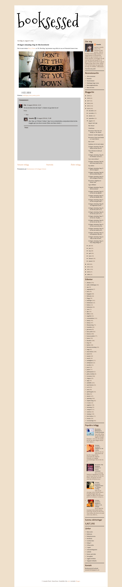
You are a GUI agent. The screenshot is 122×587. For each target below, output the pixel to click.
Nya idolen (91, 165)
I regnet (89, 547)
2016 (88, 103)
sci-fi (88, 387)
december (91, 110)
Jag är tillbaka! (92, 184)
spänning (89, 398)
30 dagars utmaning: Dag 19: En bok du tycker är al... (95, 208)
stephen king (90, 400)
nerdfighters (90, 360)
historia (89, 334)
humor (88, 338)
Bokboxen (89, 534)
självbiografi (90, 391)
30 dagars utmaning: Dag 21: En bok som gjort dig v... (95, 200)
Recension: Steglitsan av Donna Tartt (94, 181)
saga (88, 380)
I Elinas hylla (90, 545)
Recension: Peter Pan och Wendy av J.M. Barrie (95, 131)
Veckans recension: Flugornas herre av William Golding (99, 485)
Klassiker (89, 78)
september (91, 118)
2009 (88, 274)
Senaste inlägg (23, 165)
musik (88, 358)
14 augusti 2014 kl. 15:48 (44, 118)
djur (88, 311)
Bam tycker (90, 532)
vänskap (89, 414)
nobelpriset (90, 362)
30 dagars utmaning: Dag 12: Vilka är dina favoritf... (95, 237)
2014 (88, 108)
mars (90, 256)
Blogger (78, 581)
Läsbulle (89, 552)
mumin (88, 356)
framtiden (89, 327)
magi (88, 349)
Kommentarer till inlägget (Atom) (36, 169)
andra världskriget (91, 285)
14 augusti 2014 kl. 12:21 (34, 105)
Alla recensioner (91, 76)
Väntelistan (91, 128)
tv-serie (89, 403)
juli (90, 245)
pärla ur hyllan (90, 374)
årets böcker (90, 416)
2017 (88, 101)
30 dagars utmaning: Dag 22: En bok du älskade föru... (95, 196)
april (90, 253)
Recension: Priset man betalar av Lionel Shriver (96, 138)
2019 (88, 95)
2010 (88, 272)
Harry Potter (32, 48)
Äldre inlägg (76, 165)
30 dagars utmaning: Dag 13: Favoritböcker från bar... (95, 233)
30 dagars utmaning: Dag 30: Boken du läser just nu (95, 147)
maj (90, 251)
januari (91, 261)
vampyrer (89, 409)
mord (88, 354)
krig (88, 343)
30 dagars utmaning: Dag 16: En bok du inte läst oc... (95, 221)
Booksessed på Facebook (91, 568)
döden (88, 314)
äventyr (89, 418)
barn (88, 291)
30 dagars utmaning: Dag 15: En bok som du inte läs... (95, 225)
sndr (69, 581)
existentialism (90, 318)
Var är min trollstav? (93, 159)
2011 (88, 269)
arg (87, 287)
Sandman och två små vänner (96, 144)
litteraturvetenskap (91, 347)
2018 (88, 98)
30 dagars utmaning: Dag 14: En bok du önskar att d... (95, 229)
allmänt (89, 282)
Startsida (49, 165)
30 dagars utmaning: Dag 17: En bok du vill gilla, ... (95, 217)
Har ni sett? (91, 141)
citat (88, 309)
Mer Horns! (91, 125)
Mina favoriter (90, 87)
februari (91, 258)
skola (88, 394)
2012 (88, 267)
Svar (27, 115)
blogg (88, 298)
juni (90, 248)
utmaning (89, 407)
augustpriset (90, 289)
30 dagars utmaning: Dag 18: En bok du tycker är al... (95, 212)
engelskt (89, 316)
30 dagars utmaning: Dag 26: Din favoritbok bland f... (95, 173)
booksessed (48, 21)
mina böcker (90, 351)
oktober (91, 116)
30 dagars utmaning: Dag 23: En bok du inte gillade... (95, 192)
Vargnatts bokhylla (92, 561)
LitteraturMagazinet (92, 549)
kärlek (88, 345)
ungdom (89, 405)
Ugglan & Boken (91, 558)
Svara (25, 110)
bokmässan (90, 302)
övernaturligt (90, 420)
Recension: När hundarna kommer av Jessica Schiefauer (99, 468)
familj (88, 320)
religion (89, 378)
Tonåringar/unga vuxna (93, 83)
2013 (88, 264)
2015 (88, 106)
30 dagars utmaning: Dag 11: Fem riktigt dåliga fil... (95, 241)
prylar (38, 95)
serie (88, 389)
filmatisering (90, 325)
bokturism (89, 307)
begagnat (89, 294)
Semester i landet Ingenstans (95, 135)
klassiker (89, 340)
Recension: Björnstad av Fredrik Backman (99, 430)
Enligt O (89, 543)
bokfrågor (25, 95)
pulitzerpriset (90, 371)
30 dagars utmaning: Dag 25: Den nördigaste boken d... (95, 177)
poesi (88, 367)
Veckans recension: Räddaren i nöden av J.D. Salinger (98, 503)
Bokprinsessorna (91, 536)
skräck (88, 396)
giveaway (89, 329)
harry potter (32, 95)
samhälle (89, 383)
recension (89, 376)
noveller (89, 365)
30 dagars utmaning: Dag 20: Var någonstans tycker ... (95, 204)
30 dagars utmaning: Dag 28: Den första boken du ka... (95, 162)
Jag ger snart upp (92, 123)
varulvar (89, 412)
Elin (25, 105)
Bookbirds (89, 538)
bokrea (88, 305)
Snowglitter (90, 556)
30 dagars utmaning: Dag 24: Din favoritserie (95, 188)
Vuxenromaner (90, 80)
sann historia (90, 385)
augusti (91, 121)
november (91, 113)
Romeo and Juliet (91, 554)
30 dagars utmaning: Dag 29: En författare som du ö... (95, 155)
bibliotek (89, 296)
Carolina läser (90, 540)
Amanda (31, 118)
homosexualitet (91, 336)
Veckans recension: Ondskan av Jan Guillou (99, 448)
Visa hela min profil (90, 69)
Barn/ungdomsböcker (92, 85)
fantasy (88, 322)
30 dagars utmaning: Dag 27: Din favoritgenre (95, 169)
